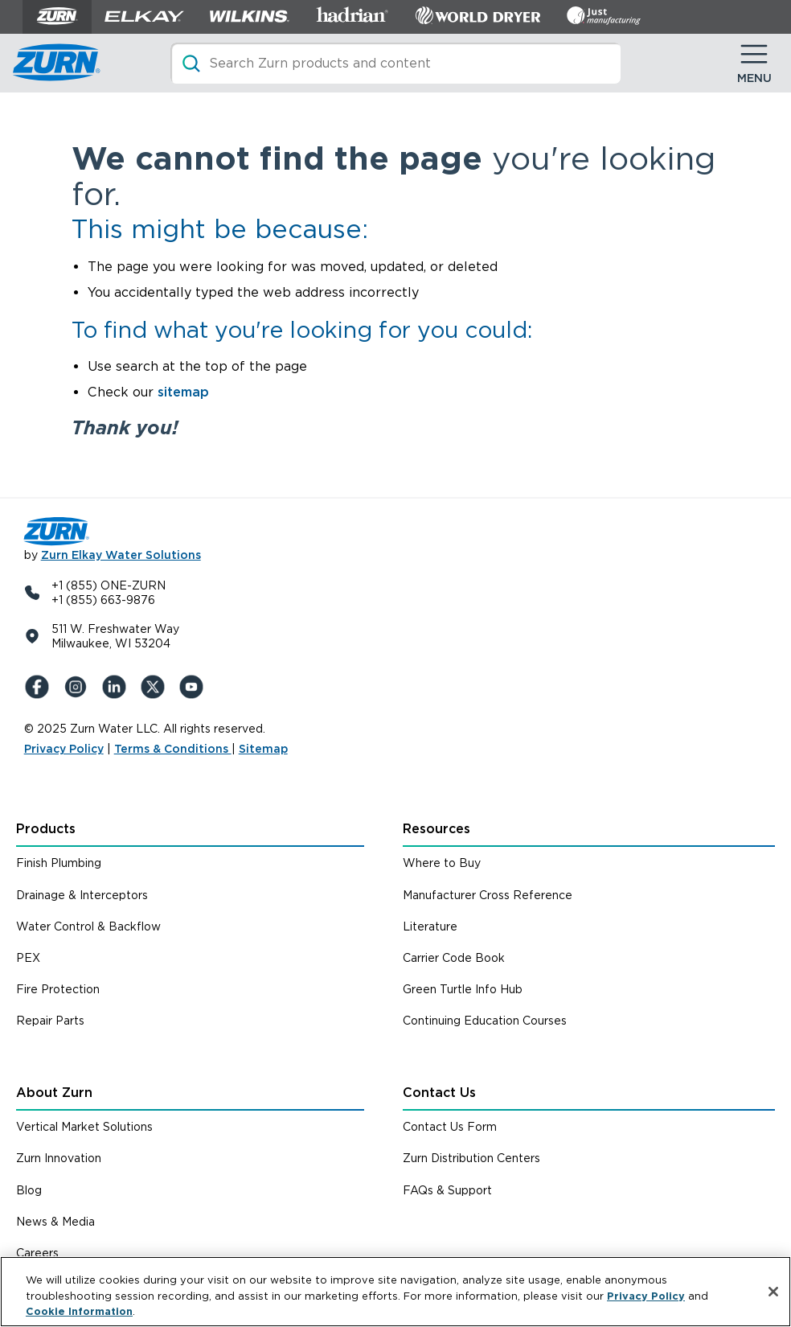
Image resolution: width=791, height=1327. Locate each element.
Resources (436, 828)
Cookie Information (79, 1311)
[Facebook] (40, 687)
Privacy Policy (64, 748)
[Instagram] (79, 687)
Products (46, 828)
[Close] (773, 1291)
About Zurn (54, 1092)
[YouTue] (194, 687)
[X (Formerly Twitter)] (156, 687)
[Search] (395, 63)
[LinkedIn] (117, 687)
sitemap (183, 392)
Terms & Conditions (173, 748)
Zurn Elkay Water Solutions (121, 554)
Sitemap (263, 748)
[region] (395, 1291)
